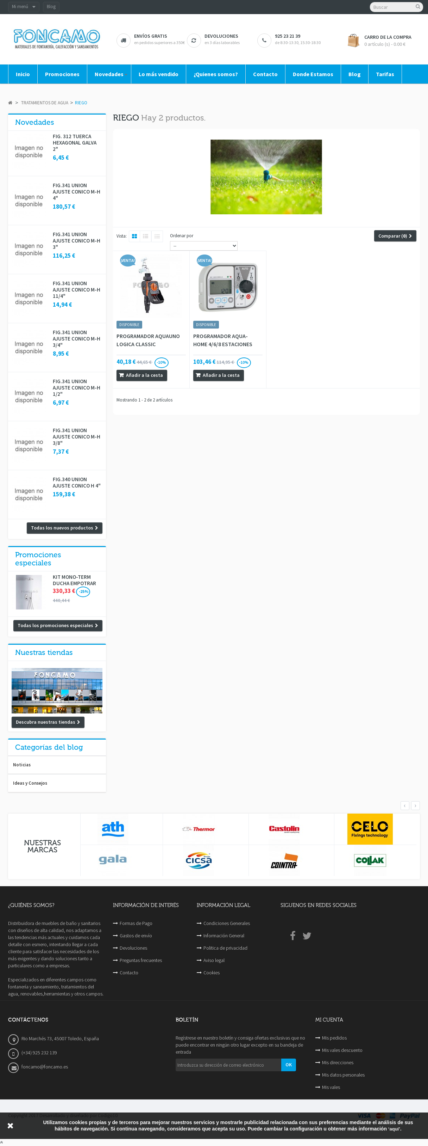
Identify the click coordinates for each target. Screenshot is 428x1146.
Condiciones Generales (226, 923)
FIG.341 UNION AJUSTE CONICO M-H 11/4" (76, 289)
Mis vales (331, 1087)
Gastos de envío (136, 935)
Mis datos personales (343, 1075)
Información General (223, 935)
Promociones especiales (38, 559)
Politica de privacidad (225, 948)
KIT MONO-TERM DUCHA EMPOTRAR (74, 580)
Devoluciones (133, 948)
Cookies (211, 972)
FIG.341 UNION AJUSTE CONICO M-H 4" (76, 191)
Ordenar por (181, 236)
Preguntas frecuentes (141, 960)
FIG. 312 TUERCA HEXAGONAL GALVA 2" (74, 142)
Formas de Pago (136, 923)
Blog (51, 7)
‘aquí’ (394, 1129)
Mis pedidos (334, 1038)
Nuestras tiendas (44, 652)
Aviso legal (214, 960)
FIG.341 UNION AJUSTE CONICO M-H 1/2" (76, 387)
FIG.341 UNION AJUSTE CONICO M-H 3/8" (76, 436)
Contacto (129, 972)
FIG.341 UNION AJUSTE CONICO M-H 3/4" (76, 338)
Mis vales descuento (342, 1050)
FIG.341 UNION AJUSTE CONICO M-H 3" (76, 240)
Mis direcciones (337, 1062)
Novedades (34, 122)
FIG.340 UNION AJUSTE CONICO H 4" (77, 482)
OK (288, 1064)
